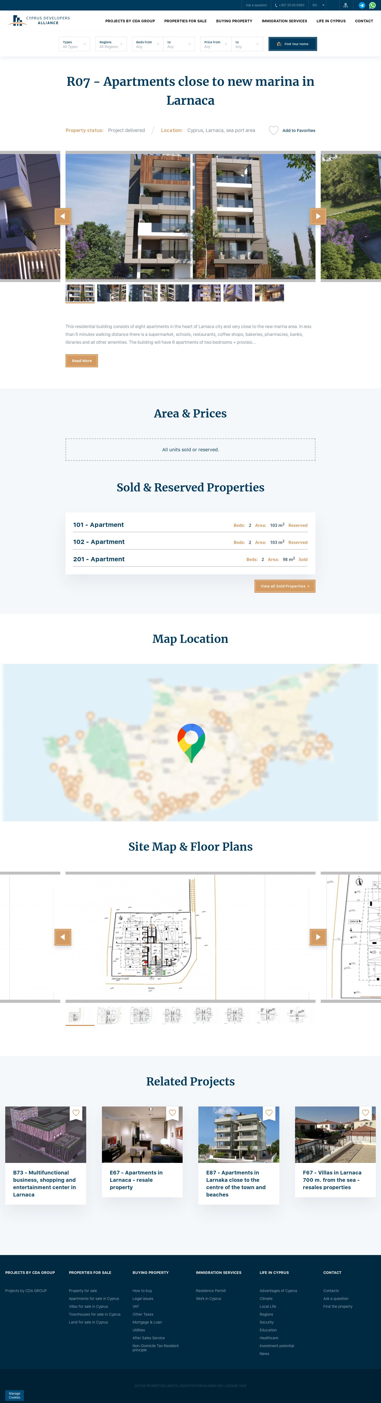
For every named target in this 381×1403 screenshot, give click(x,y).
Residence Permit (211, 1291)
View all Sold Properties (283, 586)
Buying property (234, 21)
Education (268, 1330)
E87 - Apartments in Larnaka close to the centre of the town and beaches (236, 1183)
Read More (82, 361)
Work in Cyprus (208, 1298)
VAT (136, 1306)
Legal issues (143, 1298)
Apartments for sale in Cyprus (94, 1298)
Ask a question (256, 5)
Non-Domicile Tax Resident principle (156, 1348)
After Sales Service (149, 1338)
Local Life (268, 1306)
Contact (364, 21)
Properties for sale (185, 21)
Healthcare (269, 1338)
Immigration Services (284, 21)
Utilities (139, 1330)
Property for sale (83, 1291)
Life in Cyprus (331, 21)
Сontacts (331, 1291)
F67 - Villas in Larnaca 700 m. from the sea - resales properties (332, 1179)
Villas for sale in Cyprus (88, 1306)
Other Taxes (143, 1314)
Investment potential (277, 1346)
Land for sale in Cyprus (88, 1322)
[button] (63, 216)
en (315, 5)
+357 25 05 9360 (289, 5)
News (264, 1354)
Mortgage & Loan (147, 1322)
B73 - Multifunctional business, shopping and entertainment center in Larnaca (44, 1183)
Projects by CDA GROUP (130, 21)
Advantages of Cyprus (278, 1291)
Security (267, 1322)
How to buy (142, 1291)
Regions (266, 1314)
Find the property (337, 1306)
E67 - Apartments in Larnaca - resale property (136, 1179)
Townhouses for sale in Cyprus (95, 1314)
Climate (266, 1298)
